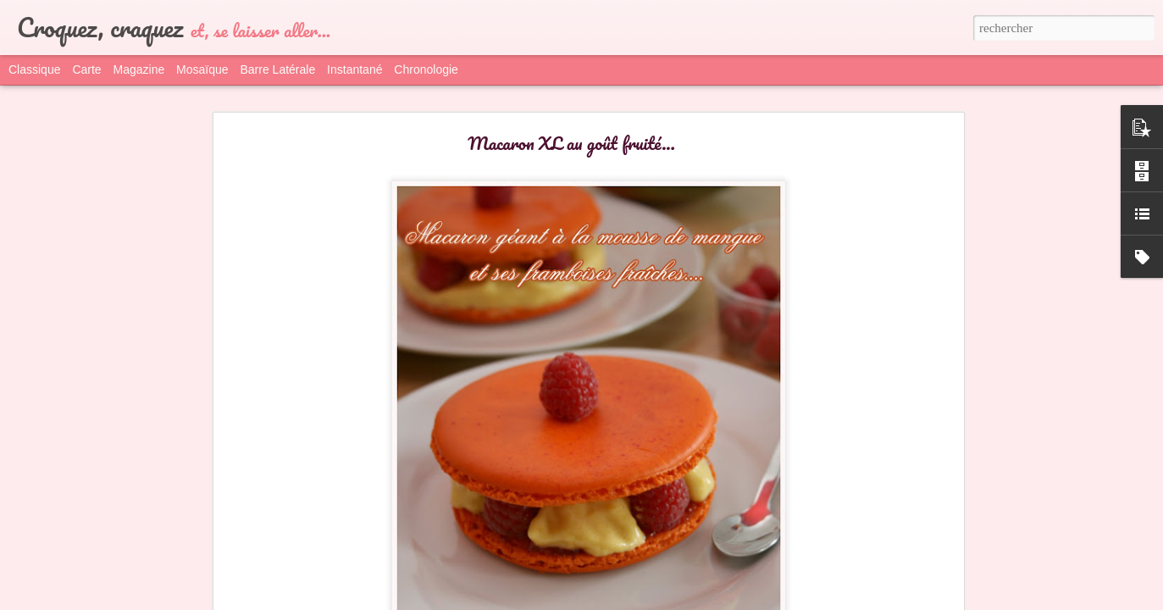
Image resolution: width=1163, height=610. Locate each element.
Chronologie (426, 69)
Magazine (139, 69)
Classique (34, 69)
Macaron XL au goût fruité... (571, 143)
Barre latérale (277, 69)
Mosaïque (202, 69)
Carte (86, 69)
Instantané (354, 69)
